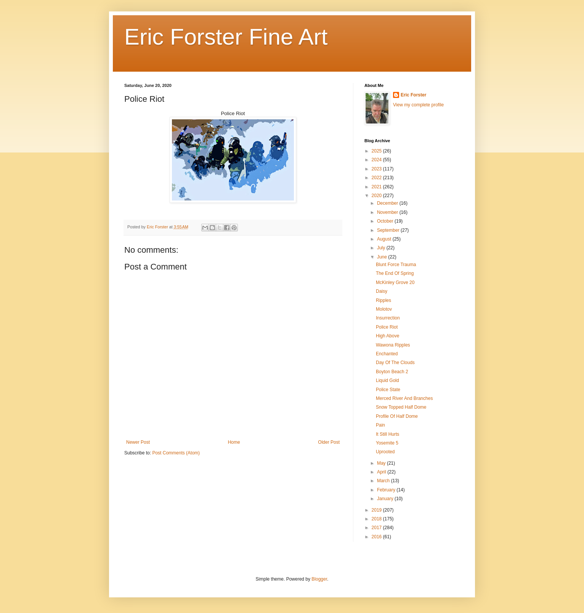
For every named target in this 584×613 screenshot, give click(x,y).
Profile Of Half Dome (397, 416)
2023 (377, 169)
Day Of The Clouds (395, 362)
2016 (377, 536)
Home (234, 442)
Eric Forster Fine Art (225, 37)
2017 (377, 527)
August (385, 239)
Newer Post (138, 442)
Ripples (383, 300)
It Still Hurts (387, 434)
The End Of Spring (395, 273)
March (384, 480)
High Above (387, 336)
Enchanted (387, 353)
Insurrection (388, 318)
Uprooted (385, 451)
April (382, 472)
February (386, 490)
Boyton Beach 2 (392, 371)
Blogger (319, 579)
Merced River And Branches (404, 398)
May (382, 463)
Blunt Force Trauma (396, 264)
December (388, 203)
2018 (377, 519)
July (382, 247)
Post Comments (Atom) (176, 453)
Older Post (329, 442)
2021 (377, 186)
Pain (380, 425)
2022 (377, 177)
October (386, 221)
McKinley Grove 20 (395, 282)
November (388, 212)
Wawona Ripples (393, 345)
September (389, 230)
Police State (388, 389)
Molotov (384, 309)
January (386, 498)
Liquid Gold (387, 380)
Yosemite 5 (387, 443)
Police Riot (387, 327)
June (382, 257)
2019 (377, 510)
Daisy (381, 291)
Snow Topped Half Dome (401, 407)
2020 (377, 195)
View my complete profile (418, 105)
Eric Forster (413, 95)
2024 (377, 159)
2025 (377, 151)
